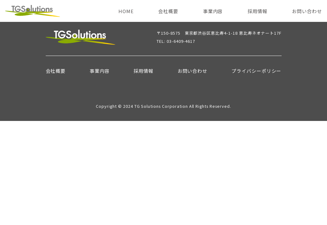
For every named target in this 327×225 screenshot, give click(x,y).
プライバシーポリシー (256, 70)
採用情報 (257, 11)
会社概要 (168, 11)
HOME (126, 11)
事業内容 (213, 11)
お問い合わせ (307, 11)
